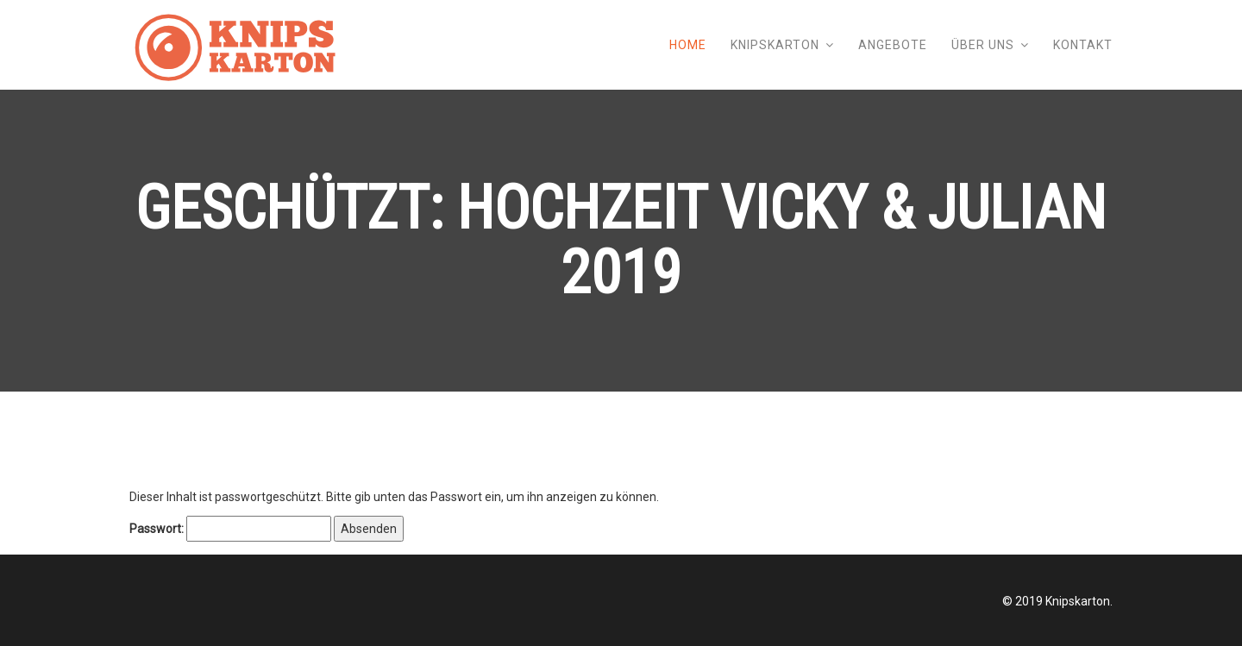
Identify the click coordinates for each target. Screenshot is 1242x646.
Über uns (982, 45)
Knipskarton (775, 45)
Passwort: (230, 529)
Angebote (892, 45)
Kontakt (1083, 45)
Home (687, 45)
